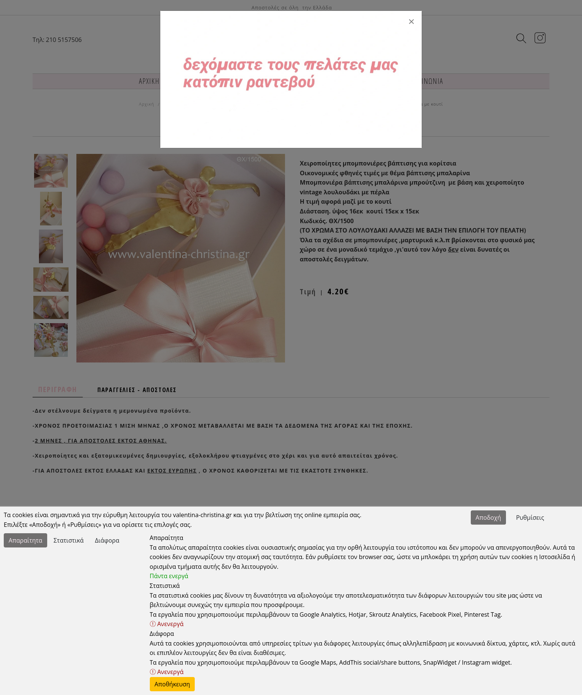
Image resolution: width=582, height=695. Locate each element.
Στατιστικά (69, 540)
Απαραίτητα (25, 540)
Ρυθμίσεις (530, 517)
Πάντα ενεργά (169, 576)
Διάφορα (107, 540)
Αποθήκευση (172, 684)
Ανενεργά (167, 624)
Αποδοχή (488, 517)
